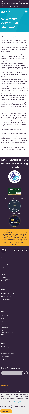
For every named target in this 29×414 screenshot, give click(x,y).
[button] (26, 11)
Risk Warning (5, 347)
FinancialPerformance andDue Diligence (6, 279)
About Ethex (4, 315)
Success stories (5, 299)
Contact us (4, 327)
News (2, 324)
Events (3, 321)
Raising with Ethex (6, 296)
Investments (4, 262)
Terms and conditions (7, 353)
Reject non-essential (20, 406)
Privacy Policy (18, 402)
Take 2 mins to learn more (16, 6)
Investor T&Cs (5, 356)
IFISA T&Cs (4, 359)
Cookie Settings (6, 411)
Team (2, 318)
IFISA (2, 268)
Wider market (5, 265)
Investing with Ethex (7, 271)
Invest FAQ (4, 274)
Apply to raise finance (7, 293)
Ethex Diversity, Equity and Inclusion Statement (7, 332)
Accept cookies (6, 406)
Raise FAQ (4, 303)
